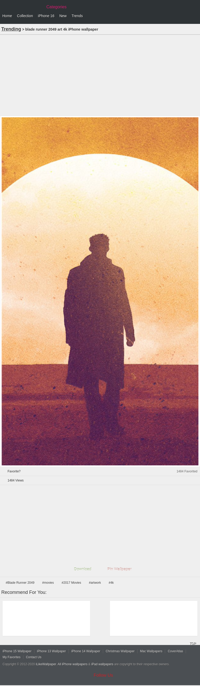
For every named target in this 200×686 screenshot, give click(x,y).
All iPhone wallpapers (73, 664)
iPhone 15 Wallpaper (17, 651)
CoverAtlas (175, 651)
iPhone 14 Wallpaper (85, 651)
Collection (25, 16)
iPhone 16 (46, 16)
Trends (77, 16)
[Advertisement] (100, 74)
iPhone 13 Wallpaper (51, 651)
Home (7, 16)
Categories (56, 7)
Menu (194, 16)
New (63, 16)
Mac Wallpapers (151, 651)
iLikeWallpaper (46, 664)
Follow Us (103, 675)
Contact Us (33, 657)
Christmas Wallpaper (120, 651)
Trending (11, 29)
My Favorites (12, 657)
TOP (193, 643)
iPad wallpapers (102, 664)
